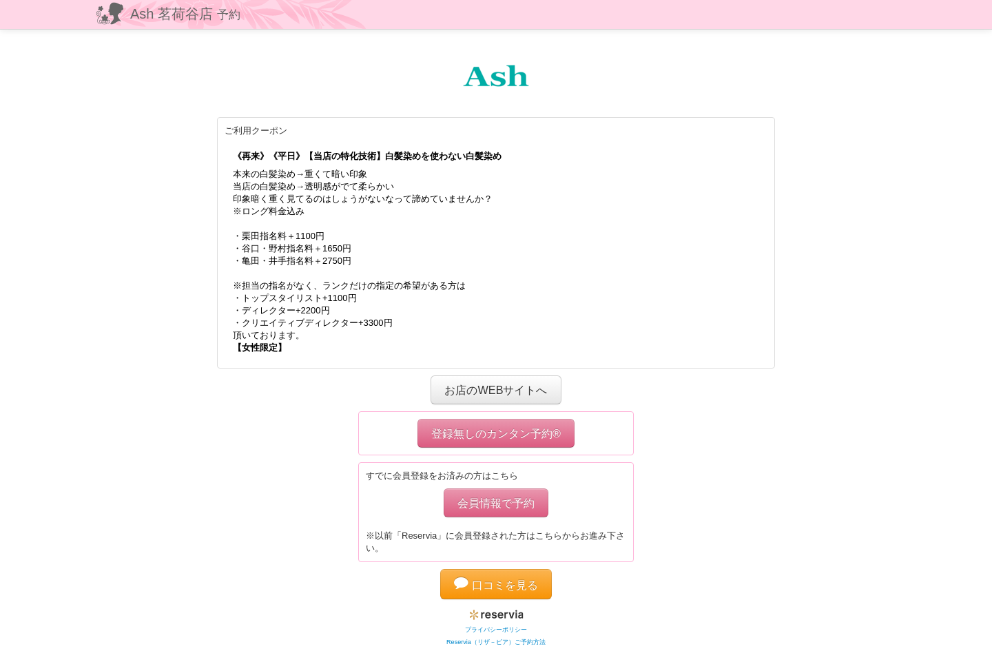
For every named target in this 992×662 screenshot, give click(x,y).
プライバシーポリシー (496, 629)
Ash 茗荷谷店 (185, 13)
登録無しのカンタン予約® (496, 433)
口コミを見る (496, 585)
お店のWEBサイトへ (495, 390)
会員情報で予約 (496, 503)
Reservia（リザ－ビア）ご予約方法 (496, 642)
